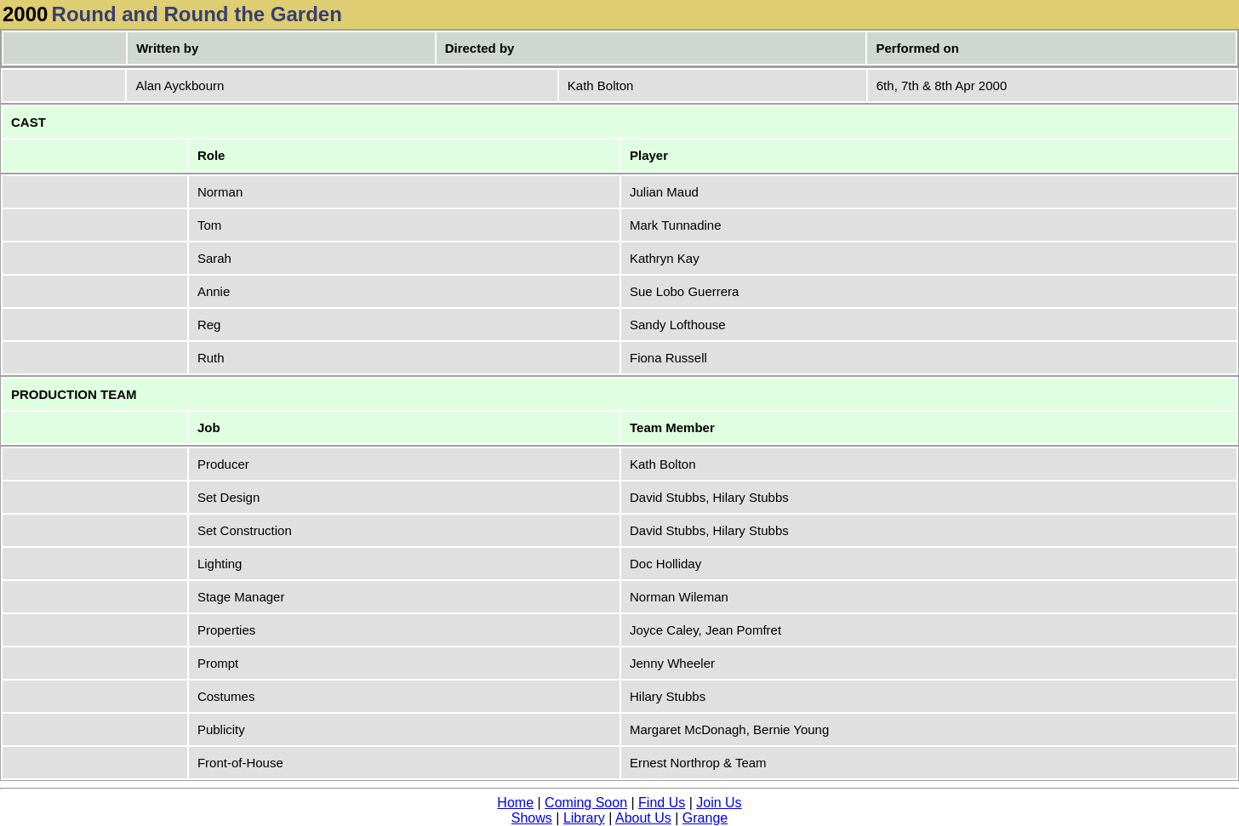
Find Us (661, 802)
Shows (531, 818)
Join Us (718, 802)
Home (515, 802)
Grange (705, 818)
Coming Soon (586, 802)
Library (584, 818)
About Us (643, 818)
